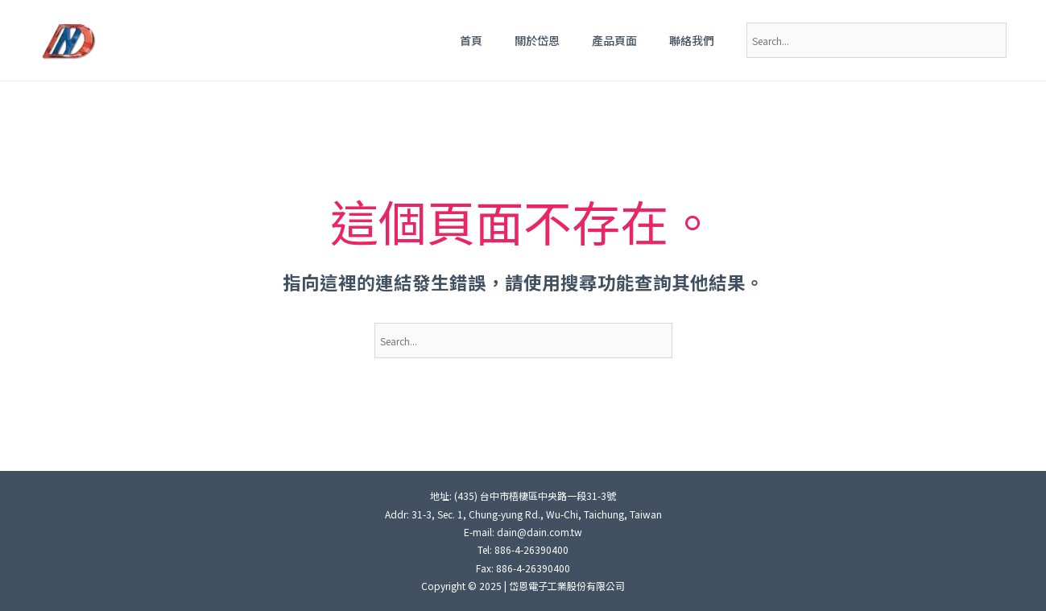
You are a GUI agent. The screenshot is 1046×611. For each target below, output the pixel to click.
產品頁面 (614, 40)
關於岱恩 (537, 40)
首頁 (471, 40)
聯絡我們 (691, 40)
